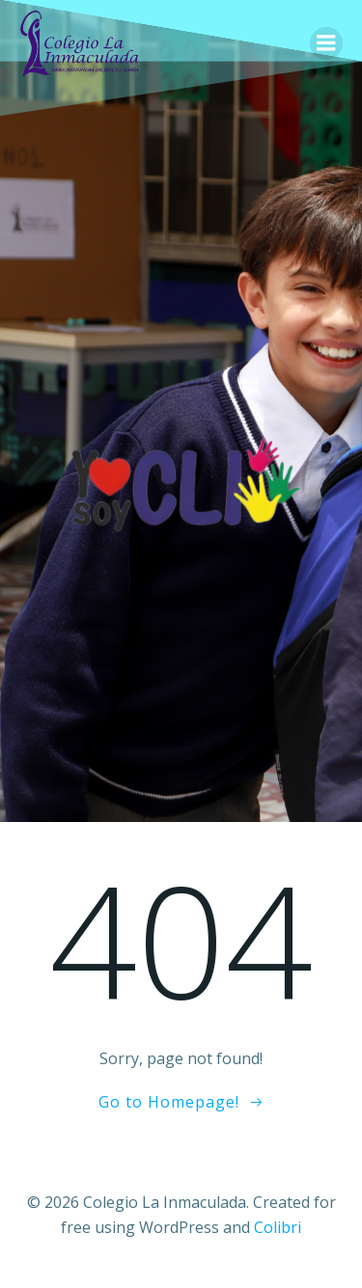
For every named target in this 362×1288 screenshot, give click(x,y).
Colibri (277, 1227)
